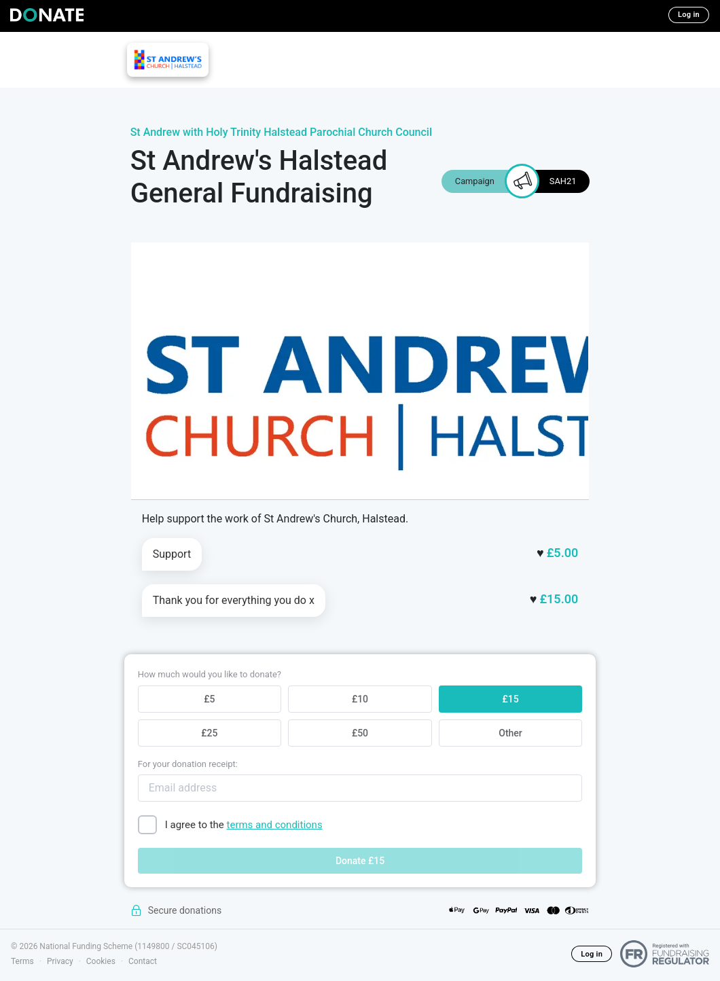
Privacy (60, 961)
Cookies (100, 961)
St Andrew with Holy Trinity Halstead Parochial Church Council (281, 132)
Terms (22, 961)
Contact (142, 961)
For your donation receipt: (188, 764)
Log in (689, 14)
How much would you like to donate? (209, 674)
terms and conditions (275, 825)
